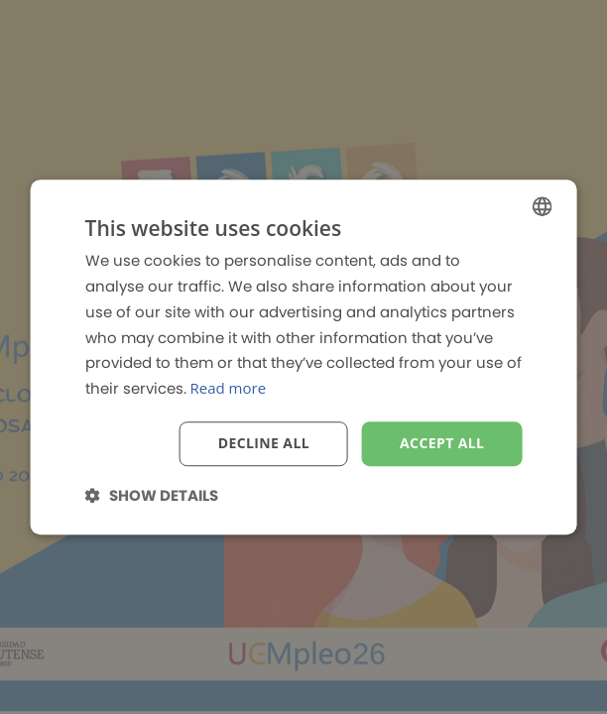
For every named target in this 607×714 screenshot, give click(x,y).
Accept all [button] (442, 442)
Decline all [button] (263, 442)
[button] (151, 495)
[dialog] (303, 357)
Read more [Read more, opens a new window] (228, 388)
